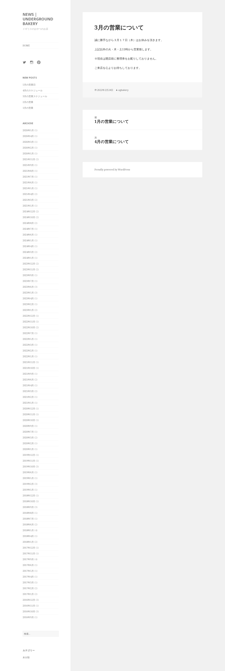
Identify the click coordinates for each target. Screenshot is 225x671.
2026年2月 (28, 147)
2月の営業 (28, 102)
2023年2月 (28, 304)
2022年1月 (28, 356)
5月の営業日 (29, 84)
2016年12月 (29, 599)
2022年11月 (29, 321)
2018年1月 (28, 541)
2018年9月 (28, 507)
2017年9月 (28, 559)
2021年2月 (28, 397)
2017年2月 (28, 588)
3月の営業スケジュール (35, 96)
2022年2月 (28, 350)
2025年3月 (28, 199)
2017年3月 (28, 582)
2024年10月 (29, 217)
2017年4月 (28, 576)
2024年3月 (28, 252)
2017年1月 (28, 594)
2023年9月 (28, 275)
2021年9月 (28, 373)
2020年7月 (28, 431)
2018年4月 (28, 536)
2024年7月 (28, 228)
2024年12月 (29, 211)
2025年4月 (28, 194)
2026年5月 (28, 130)
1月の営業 (28, 107)
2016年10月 (29, 611)
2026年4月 (28, 136)
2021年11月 (29, 362)
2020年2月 (28, 443)
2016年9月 (28, 617)
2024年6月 (28, 234)
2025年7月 (28, 176)
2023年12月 (29, 263)
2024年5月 (28, 240)
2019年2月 (28, 483)
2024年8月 (28, 223)
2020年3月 (28, 437)
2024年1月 (28, 257)
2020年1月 (28, 449)
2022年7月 (28, 333)
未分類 (26, 657)
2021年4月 (28, 385)
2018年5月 (28, 530)
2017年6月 (28, 565)
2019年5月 (28, 478)
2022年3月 (28, 344)
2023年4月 (28, 298)
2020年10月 (29, 420)
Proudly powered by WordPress (112, 169)
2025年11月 (29, 159)
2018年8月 (28, 512)
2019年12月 (29, 455)
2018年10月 (29, 501)
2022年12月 (29, 315)
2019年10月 (29, 466)
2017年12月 (29, 547)
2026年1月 (28, 153)
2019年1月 (28, 489)
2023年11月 (29, 269)
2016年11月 (29, 605)
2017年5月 (28, 570)
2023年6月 (28, 286)
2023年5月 (28, 292)
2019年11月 (29, 460)
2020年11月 (29, 414)
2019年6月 (28, 472)
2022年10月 (29, 327)
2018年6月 (28, 524)
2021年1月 (28, 402)
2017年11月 (29, 553)
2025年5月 (28, 188)
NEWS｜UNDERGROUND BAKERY (38, 19)
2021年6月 (28, 379)
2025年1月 (28, 205)
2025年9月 (28, 165)
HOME (26, 45)
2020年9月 (28, 426)
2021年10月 (29, 368)
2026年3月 (28, 141)
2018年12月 (29, 495)
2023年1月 (28, 310)
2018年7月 (28, 518)
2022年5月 (28, 339)
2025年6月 (28, 182)
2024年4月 (28, 246)
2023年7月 (28, 281)
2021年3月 (28, 391)
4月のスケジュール (33, 90)
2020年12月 (29, 408)
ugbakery (123, 90)
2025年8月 (28, 170)
